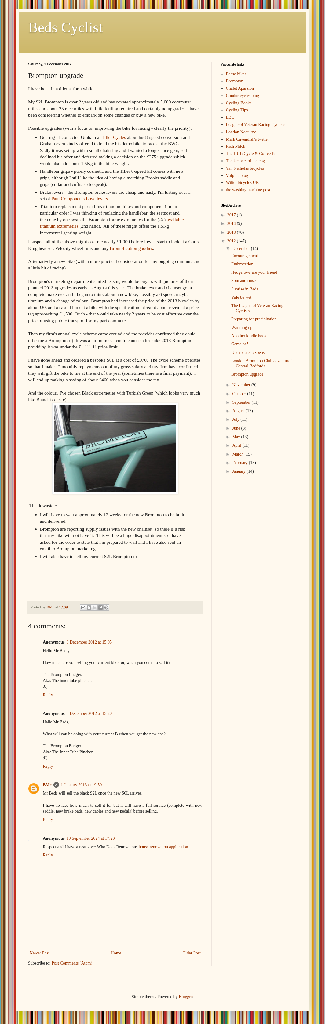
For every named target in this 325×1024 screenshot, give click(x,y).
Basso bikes (236, 74)
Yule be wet (241, 297)
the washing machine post (248, 190)
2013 (232, 232)
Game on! (239, 344)
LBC (230, 117)
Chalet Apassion (240, 88)
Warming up (241, 327)
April (237, 445)
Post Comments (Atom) (72, 963)
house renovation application (163, 847)
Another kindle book (249, 336)
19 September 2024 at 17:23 (91, 838)
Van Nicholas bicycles (245, 168)
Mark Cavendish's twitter (247, 139)
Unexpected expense (248, 352)
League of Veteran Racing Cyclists (255, 124)
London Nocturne (241, 132)
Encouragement (244, 256)
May (236, 436)
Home (116, 953)
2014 (232, 223)
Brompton (234, 81)
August (239, 411)
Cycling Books (239, 103)
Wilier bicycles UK (242, 182)
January (239, 471)
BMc (47, 785)
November (241, 385)
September (241, 402)
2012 (232, 241)
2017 (232, 215)
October (239, 393)
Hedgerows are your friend (254, 272)
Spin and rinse (243, 280)
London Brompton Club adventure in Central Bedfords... (263, 363)
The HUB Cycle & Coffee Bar (252, 153)
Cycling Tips (237, 110)
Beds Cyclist (65, 27)
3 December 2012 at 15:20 (89, 713)
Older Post (192, 953)
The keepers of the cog (245, 161)
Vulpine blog (237, 175)
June (236, 428)
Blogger (185, 996)
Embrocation (242, 264)
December (241, 248)
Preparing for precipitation (254, 319)
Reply (48, 695)
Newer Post (39, 953)
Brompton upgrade (247, 374)
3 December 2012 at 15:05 (89, 642)
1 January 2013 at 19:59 (81, 785)
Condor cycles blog (242, 95)
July (236, 419)
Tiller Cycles (114, 137)
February (240, 462)
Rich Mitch (235, 146)
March (238, 454)
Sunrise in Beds (244, 289)
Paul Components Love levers (79, 198)
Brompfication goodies (131, 248)
